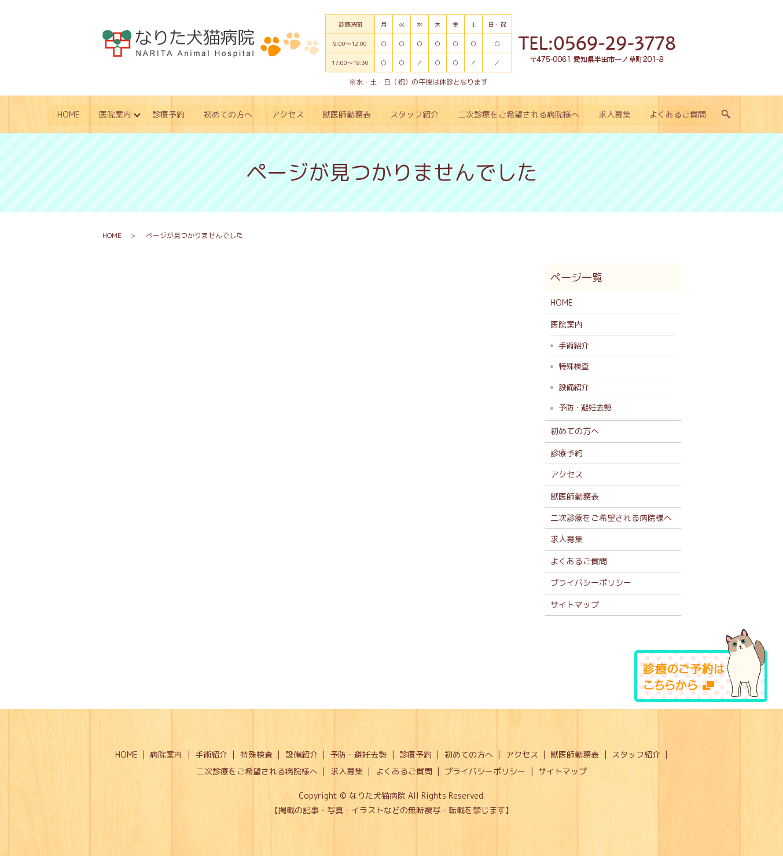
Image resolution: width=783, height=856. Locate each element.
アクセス (287, 114)
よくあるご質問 (680, 114)
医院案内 (113, 114)
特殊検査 (573, 366)
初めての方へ (227, 114)
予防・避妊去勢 (584, 407)
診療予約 (167, 114)
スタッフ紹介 (415, 114)
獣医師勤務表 (347, 114)
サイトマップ (574, 603)
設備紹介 (573, 386)
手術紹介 (573, 345)
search (728, 114)
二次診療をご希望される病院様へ (519, 114)
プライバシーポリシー (590, 581)
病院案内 (166, 753)
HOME (66, 114)
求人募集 (616, 114)
